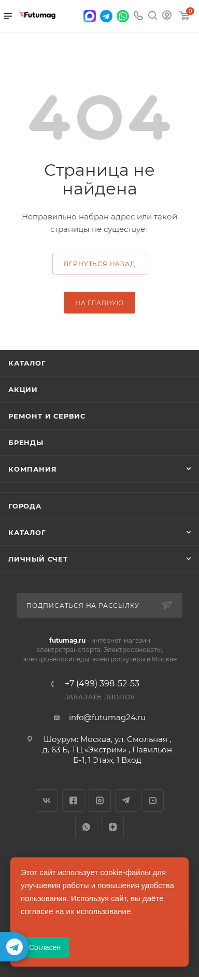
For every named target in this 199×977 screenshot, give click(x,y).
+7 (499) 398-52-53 (102, 684)
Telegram (126, 800)
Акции (23, 389)
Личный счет (38, 559)
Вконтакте (47, 800)
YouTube (152, 800)
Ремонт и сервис (47, 416)
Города (24, 506)
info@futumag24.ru (107, 717)
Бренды (26, 442)
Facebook (73, 800)
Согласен (45, 947)
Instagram (100, 800)
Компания (32, 469)
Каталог (27, 363)
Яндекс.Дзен (113, 827)
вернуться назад (100, 264)
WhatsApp (86, 827)
